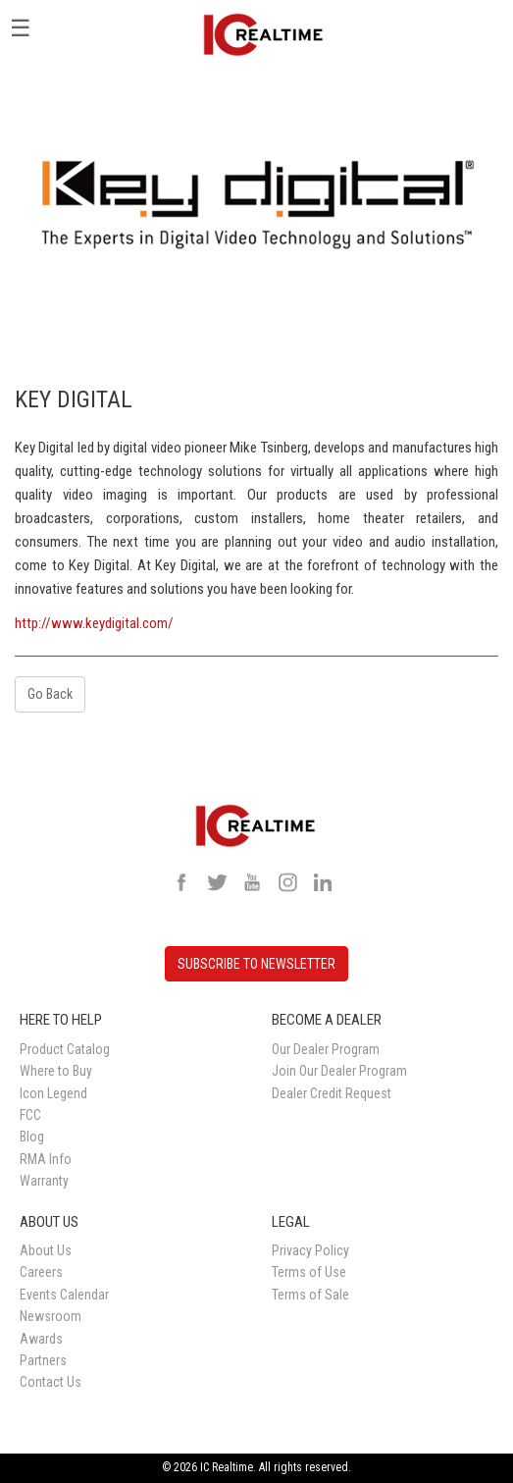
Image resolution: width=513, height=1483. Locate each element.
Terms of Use (309, 1272)
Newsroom (50, 1316)
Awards (41, 1339)
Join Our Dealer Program (339, 1071)
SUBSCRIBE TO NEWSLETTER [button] (256, 964)
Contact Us (50, 1382)
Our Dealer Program (326, 1049)
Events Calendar (64, 1294)
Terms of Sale (310, 1294)
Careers (41, 1272)
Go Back (50, 694)
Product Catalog (65, 1049)
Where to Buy (56, 1071)
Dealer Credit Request (331, 1093)
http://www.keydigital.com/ (94, 623)
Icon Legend (53, 1093)
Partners (43, 1360)
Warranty (44, 1181)
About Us (46, 1250)
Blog (32, 1136)
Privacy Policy (310, 1250)
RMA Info (46, 1159)
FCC (30, 1115)
